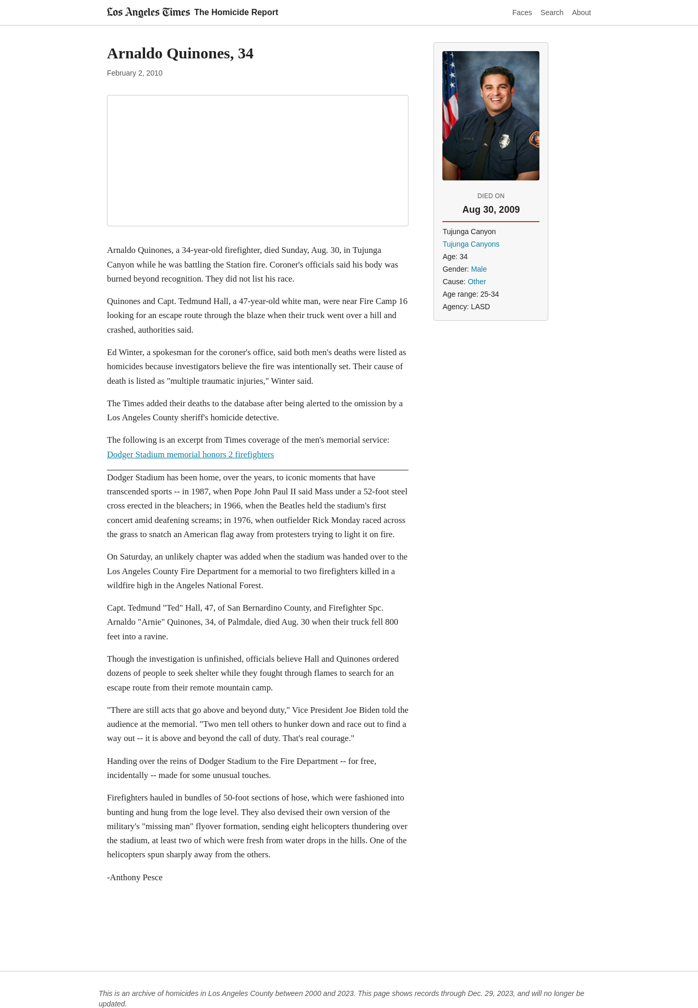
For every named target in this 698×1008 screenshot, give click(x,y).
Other (477, 281)
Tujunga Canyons (470, 244)
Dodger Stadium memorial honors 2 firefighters (190, 454)
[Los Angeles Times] (148, 12)
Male (479, 269)
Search (551, 12)
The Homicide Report (236, 12)
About (581, 12)
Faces (522, 12)
